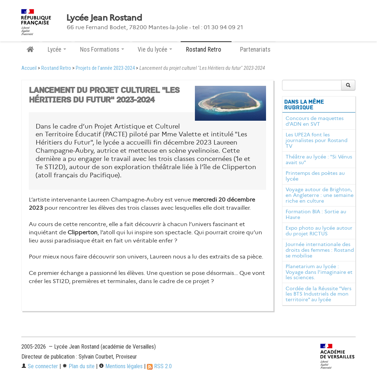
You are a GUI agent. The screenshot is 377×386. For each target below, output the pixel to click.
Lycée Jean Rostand (104, 17)
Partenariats (255, 49)
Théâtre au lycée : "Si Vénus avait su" (319, 159)
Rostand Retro (56, 68)
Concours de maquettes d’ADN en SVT (315, 121)
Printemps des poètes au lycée (315, 176)
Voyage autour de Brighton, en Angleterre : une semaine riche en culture (320, 195)
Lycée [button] (57, 49)
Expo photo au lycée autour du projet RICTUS (319, 231)
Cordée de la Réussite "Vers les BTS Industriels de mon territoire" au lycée (318, 294)
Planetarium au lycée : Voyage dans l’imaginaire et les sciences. (319, 272)
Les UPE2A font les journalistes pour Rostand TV (316, 140)
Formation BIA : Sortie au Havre (316, 214)
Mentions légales (121, 366)
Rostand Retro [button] (206, 49)
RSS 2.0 (159, 366)
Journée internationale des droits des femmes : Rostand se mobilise (320, 250)
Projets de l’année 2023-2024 (105, 68)
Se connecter (39, 366)
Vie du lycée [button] (155, 49)
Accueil (29, 68)
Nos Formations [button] (102, 49)
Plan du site (78, 366)
